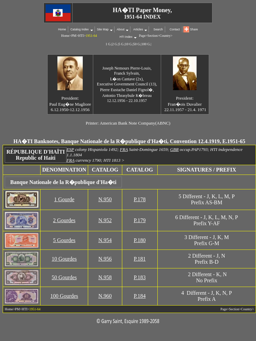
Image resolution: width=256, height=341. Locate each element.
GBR (174, 149)
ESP (70, 149)
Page (142, 35)
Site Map (103, 29)
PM (73, 35)
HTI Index (126, 36)
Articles (137, 29)
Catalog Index (79, 29)
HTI (81, 35)
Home (62, 29)
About (120, 29)
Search (158, 29)
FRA (124, 149)
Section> (154, 35)
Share (194, 29)
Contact (175, 29)
